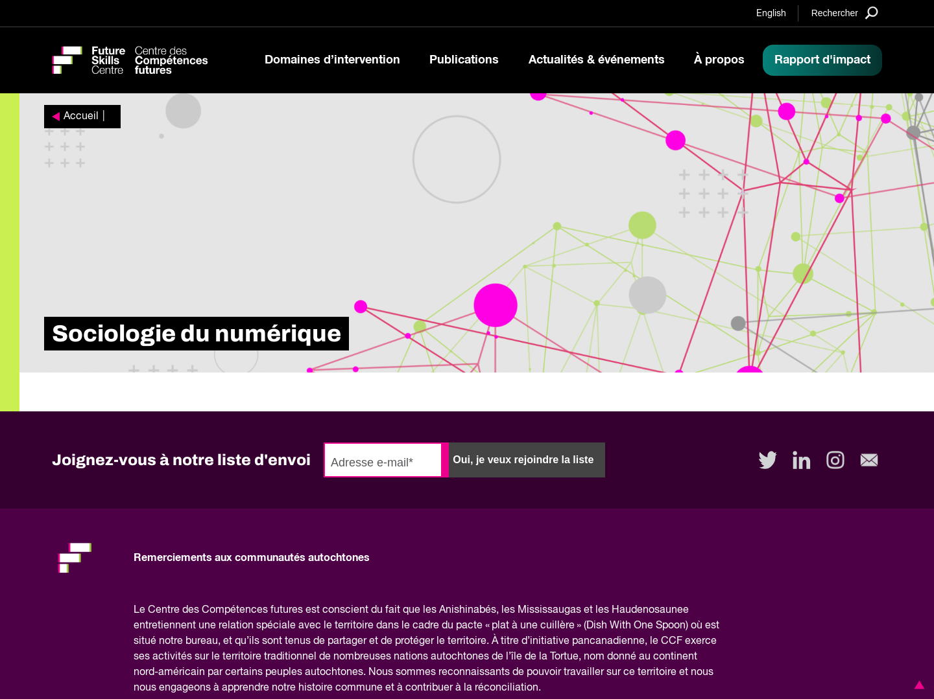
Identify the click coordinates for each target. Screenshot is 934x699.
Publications (464, 60)
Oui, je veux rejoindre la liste (523, 459)
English (771, 13)
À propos (719, 60)
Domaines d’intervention (332, 60)
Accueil (81, 116)
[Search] (845, 12)
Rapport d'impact (822, 60)
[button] (917, 685)
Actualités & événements (597, 60)
